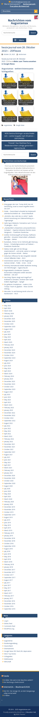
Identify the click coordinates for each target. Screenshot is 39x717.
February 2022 (9, 439)
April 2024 (7, 371)
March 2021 (8, 468)
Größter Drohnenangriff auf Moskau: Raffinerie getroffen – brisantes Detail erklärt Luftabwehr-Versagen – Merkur (20, 237)
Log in (6, 621)
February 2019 (9, 533)
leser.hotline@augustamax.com (20, 2)
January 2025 (8, 347)
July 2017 (7, 583)
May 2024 (7, 368)
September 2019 (9, 515)
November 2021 (9, 447)
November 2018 (9, 541)
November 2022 (9, 415)
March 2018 (8, 562)
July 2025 (7, 332)
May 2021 (7, 462)
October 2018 (8, 543)
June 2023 (7, 397)
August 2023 (8, 392)
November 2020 (9, 478)
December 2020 (9, 476)
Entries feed (8, 623)
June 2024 (7, 366)
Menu (19, 40)
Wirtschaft (7, 662)
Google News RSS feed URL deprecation (17, 651)
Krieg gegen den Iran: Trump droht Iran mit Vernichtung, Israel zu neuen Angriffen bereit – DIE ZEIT (19, 206)
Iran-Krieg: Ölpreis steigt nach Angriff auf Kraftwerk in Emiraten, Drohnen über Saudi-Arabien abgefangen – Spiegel (18, 279)
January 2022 (8, 442)
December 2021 (9, 444)
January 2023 (8, 410)
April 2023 (7, 402)
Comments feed (9, 626)
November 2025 (9, 321)
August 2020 (8, 486)
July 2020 (7, 489)
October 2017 (8, 575)
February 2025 (9, 345)
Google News (20, 125)
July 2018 (7, 551)
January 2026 (8, 316)
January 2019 (8, 536)
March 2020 (8, 499)
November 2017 (9, 572)
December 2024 (9, 350)
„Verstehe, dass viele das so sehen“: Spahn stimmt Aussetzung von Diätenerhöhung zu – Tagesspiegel (19, 218)
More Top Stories (10, 654)
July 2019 (7, 520)
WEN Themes (20, 714)
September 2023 (9, 389)
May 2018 (7, 557)
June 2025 (7, 334)
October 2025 (8, 324)
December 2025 (9, 319)
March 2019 (8, 530)
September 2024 (9, 358)
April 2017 (7, 591)
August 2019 (8, 517)
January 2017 (8, 598)
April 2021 (7, 465)
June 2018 (7, 554)
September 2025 (9, 326)
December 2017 (9, 570)
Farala (6, 676)
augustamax (8, 125)
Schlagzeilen (8, 656)
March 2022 (8, 436)
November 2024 (9, 353)
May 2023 (7, 400)
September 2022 (9, 421)
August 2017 (8, 580)
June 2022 (7, 428)
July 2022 (7, 426)
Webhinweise (8, 659)
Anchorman (22, 54)
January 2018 (8, 567)
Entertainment (9, 649)
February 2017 (9, 596)
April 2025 (7, 340)
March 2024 (8, 374)
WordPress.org (9, 629)
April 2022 (7, 434)
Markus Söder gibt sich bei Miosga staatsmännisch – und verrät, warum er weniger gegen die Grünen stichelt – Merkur (20, 251)
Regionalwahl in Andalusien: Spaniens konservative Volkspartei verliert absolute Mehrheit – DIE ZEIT (18, 272)
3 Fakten (7, 695)
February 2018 (9, 564)
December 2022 (9, 413)
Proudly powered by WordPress (13, 712)
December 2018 (9, 538)
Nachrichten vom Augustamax (19, 22)
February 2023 (9, 408)
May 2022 (7, 431)
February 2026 (9, 313)
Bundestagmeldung (10, 643)
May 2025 (7, 337)
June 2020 (7, 491)
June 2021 (7, 460)
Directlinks (6, 11)
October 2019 (8, 512)
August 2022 (8, 423)
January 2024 (8, 379)
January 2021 (8, 473)
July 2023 (7, 394)
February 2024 (9, 376)
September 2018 (9, 546)
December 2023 (9, 381)
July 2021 (7, 457)
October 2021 (8, 449)
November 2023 (9, 384)
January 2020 (8, 504)
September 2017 (9, 577)
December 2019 (9, 507)
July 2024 (7, 363)
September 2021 (9, 452)
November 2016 (9, 604)
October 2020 (8, 481)
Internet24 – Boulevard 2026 (16, 687)
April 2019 (7, 528)
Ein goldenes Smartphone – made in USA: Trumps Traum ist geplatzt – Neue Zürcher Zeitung (18, 286)
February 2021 (9, 470)
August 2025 (8, 329)
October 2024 (8, 355)
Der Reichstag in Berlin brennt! (14, 682)
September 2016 (9, 609)
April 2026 (7, 308)
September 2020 (9, 483)
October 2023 (8, 387)
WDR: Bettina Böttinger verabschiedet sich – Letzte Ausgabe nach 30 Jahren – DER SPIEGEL (19, 136)
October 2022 (8, 418)
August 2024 (8, 360)
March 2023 (8, 405)
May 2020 (7, 494)
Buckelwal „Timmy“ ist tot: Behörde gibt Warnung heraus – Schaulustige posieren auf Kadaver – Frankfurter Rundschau (20, 244)
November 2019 (9, 509)
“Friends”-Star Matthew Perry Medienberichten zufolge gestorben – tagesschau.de (19, 145)
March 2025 (8, 342)
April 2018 (7, 559)
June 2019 (7, 523)
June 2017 (7, 585)
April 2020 (7, 496)
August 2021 (8, 455)
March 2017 (8, 593)
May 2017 (7, 588)
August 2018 (8, 549)
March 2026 (8, 311)
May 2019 (7, 525)
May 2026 (7, 306)
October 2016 (8, 606)
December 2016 (9, 601)
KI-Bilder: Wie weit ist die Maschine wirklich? (18, 680)
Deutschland (8, 646)
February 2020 (9, 502)
